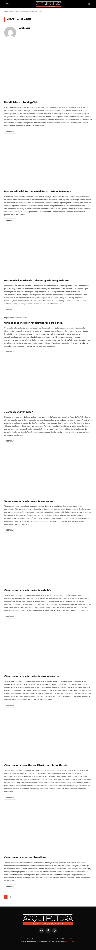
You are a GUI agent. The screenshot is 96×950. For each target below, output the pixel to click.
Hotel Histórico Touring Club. (21, 102)
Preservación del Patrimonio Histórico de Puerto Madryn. (38, 191)
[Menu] (7, 4)
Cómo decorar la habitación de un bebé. (27, 590)
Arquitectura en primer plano (14, 11)
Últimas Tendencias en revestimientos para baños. (33, 322)
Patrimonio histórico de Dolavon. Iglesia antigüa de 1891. (37, 280)
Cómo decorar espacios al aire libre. (25, 857)
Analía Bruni (25, 28)
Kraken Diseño (69, 941)
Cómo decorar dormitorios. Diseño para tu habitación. (36, 765)
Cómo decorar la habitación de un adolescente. (32, 676)
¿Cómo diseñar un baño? (18, 411)
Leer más (10, 131)
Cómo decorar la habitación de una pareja (28, 500)
